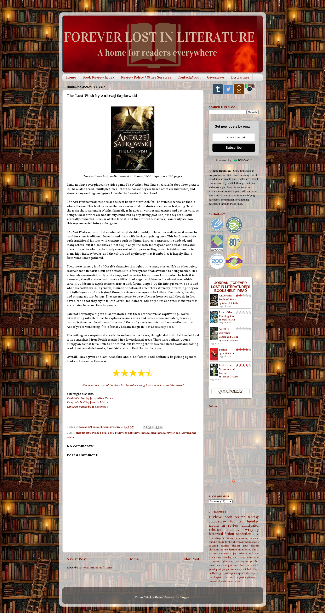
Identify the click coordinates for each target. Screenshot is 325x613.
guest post (215, 569)
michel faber (251, 569)
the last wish (183, 433)
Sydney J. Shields (230, 303)
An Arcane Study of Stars (227, 298)
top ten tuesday (244, 521)
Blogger (184, 597)
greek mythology (247, 577)
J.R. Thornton (228, 353)
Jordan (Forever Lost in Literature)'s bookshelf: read (230, 287)
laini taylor (241, 561)
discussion (225, 553)
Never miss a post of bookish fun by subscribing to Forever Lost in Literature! (133, 385)
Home (71, 77)
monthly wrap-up (243, 530)
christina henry (218, 550)
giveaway (228, 561)
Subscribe (233, 147)
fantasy (145, 433)
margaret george (226, 565)
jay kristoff (240, 553)
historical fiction (221, 534)
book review (115, 433)
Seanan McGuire (230, 340)
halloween (215, 561)
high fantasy (157, 433)
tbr (227, 542)
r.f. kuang (239, 557)
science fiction (230, 546)
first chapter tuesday (222, 538)
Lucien (223, 350)
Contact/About (189, 77)
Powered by (234, 160)
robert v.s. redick (248, 565)
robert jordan (220, 581)
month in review (224, 526)
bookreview (132, 433)
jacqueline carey (232, 569)
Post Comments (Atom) (97, 568)
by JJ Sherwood (87, 407)
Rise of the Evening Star (226, 314)
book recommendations (244, 542)
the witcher (231, 577)
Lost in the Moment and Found (227, 369)
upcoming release (247, 538)
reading (213, 546)
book (103, 433)
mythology (215, 573)
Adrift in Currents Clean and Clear (228, 333)
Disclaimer (240, 77)
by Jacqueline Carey (90, 398)
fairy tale (253, 557)
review (170, 433)
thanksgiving (216, 577)
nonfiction (243, 534)
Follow (213, 407)
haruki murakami (240, 550)
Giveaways (216, 77)
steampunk (252, 573)
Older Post (190, 559)
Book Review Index (98, 77)
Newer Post (77, 559)
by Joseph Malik (87, 402)
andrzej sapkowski (87, 433)
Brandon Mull (228, 319)
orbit (256, 534)
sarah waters (234, 581)
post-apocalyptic (233, 573)
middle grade (216, 542)
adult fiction (251, 546)
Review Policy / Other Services (146, 77)
